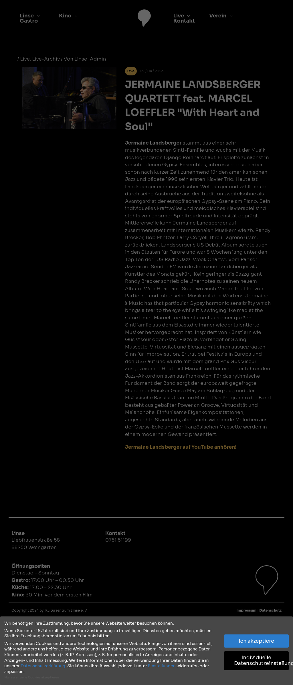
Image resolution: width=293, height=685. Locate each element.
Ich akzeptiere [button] (256, 640)
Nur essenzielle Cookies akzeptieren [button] (31, 677)
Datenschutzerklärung (43, 665)
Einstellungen (161, 665)
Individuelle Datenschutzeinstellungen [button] (261, 660)
